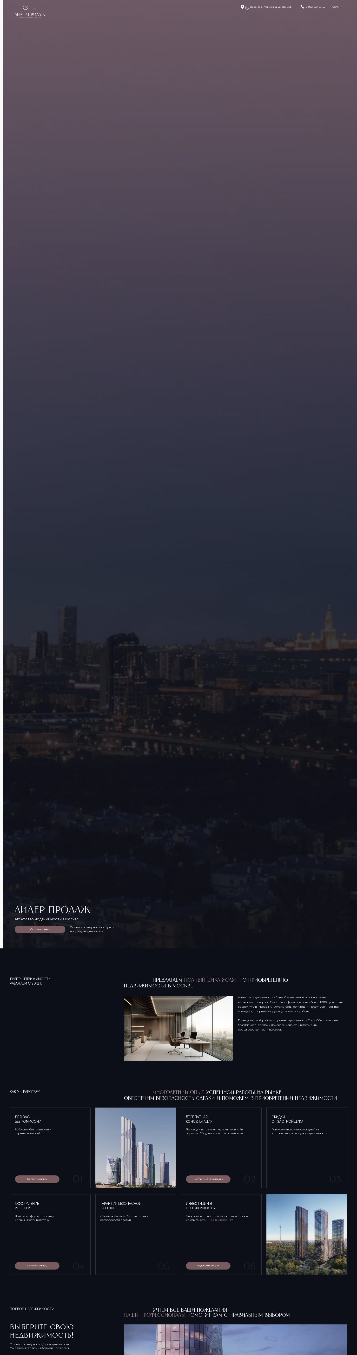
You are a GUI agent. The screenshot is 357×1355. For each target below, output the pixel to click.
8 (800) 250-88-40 (315, 7)
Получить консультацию (208, 1179)
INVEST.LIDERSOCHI (212, 1220)
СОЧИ (335, 7)
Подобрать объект (208, 1265)
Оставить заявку (40, 929)
